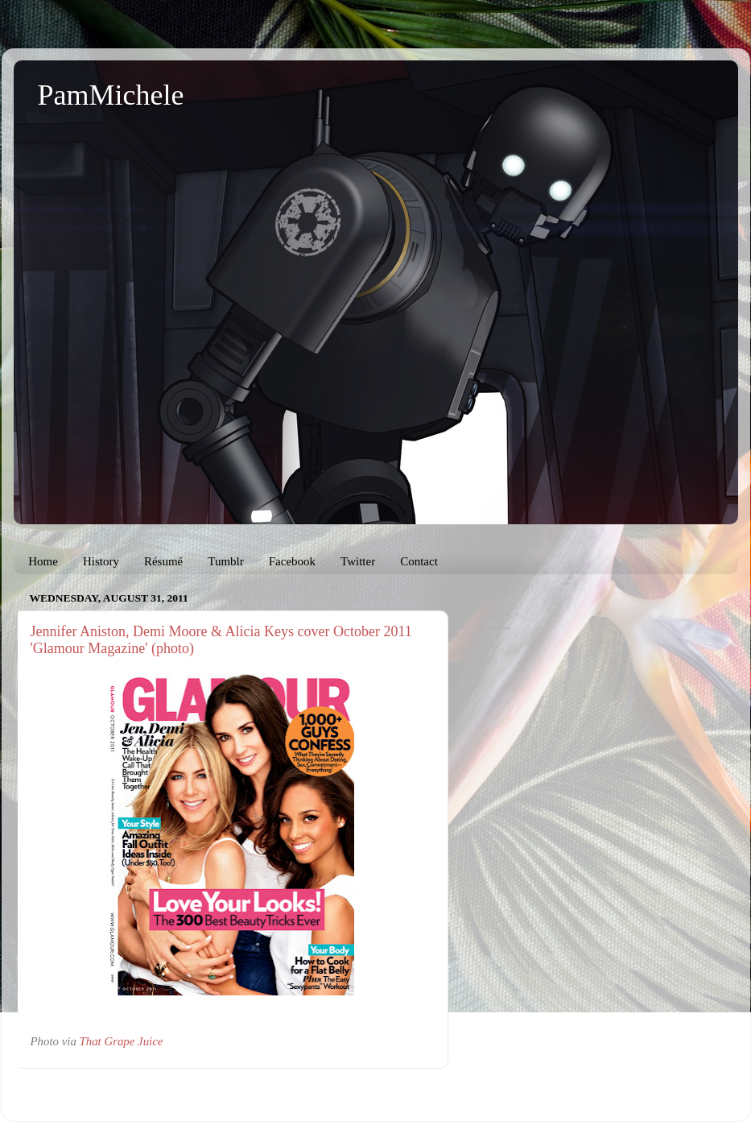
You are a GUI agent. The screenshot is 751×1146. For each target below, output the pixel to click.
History (101, 561)
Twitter (357, 561)
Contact (419, 561)
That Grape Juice (121, 1041)
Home (43, 561)
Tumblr (225, 561)
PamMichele (111, 95)
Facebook (292, 561)
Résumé (163, 561)
